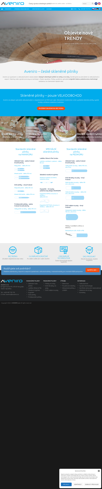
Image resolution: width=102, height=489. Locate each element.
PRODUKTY (8, 9)
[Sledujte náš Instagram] (99, 3)
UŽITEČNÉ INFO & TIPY (38, 9)
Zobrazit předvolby (92, 484)
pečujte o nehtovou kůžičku (89, 137)
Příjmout (66, 484)
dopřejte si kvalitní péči (12, 137)
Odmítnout (78, 484)
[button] (99, 471)
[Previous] (3, 129)
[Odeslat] (92, 3)
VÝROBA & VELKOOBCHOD (22, 9)
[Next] (98, 129)
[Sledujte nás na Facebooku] (96, 3)
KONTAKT (49, 9)
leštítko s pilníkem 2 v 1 (38, 137)
